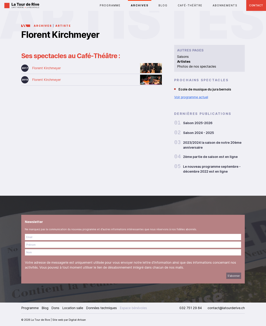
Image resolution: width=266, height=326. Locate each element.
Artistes (183, 61)
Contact (256, 5)
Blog (163, 5)
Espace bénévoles (133, 308)
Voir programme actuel (191, 97)
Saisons (183, 57)
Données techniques (101, 308)
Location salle (72, 308)
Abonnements (225, 5)
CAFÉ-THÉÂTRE (190, 5)
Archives (139, 5)
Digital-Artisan (77, 319)
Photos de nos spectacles (196, 66)
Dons (55, 308)
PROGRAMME (110, 5)
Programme (30, 308)
